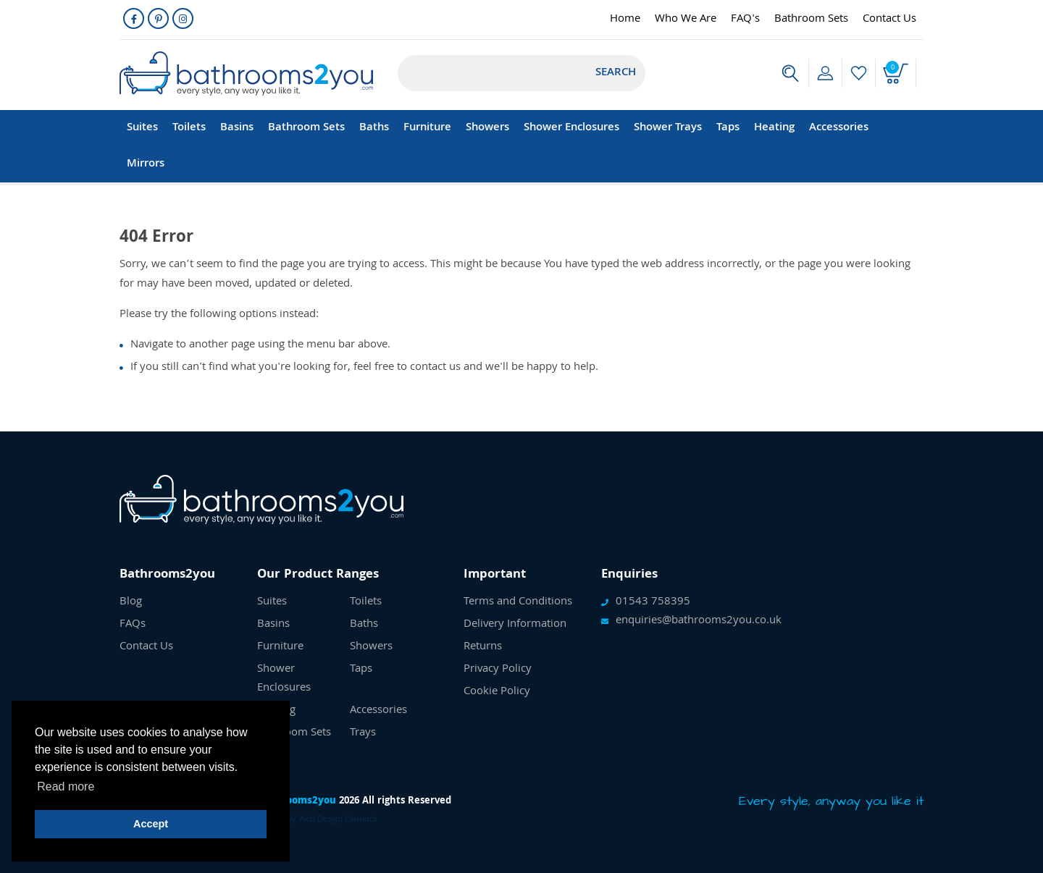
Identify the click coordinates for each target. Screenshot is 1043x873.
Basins (237, 128)
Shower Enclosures (571, 128)
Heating (774, 128)
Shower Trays (668, 128)
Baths (374, 128)
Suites (142, 128)
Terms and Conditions (518, 602)
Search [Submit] (615, 73)
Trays (363, 733)
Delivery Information (515, 624)
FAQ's (745, 19)
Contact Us (889, 19)
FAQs (133, 624)
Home (625, 19)
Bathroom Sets (811, 19)
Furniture (427, 128)
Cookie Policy (497, 692)
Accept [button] (150, 824)
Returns (483, 647)
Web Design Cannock (337, 820)
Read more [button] (65, 786)
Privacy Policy (498, 669)
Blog (131, 602)
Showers (487, 128)
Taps (728, 128)
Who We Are (685, 19)
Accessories (838, 128)
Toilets (189, 128)
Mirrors (145, 164)
